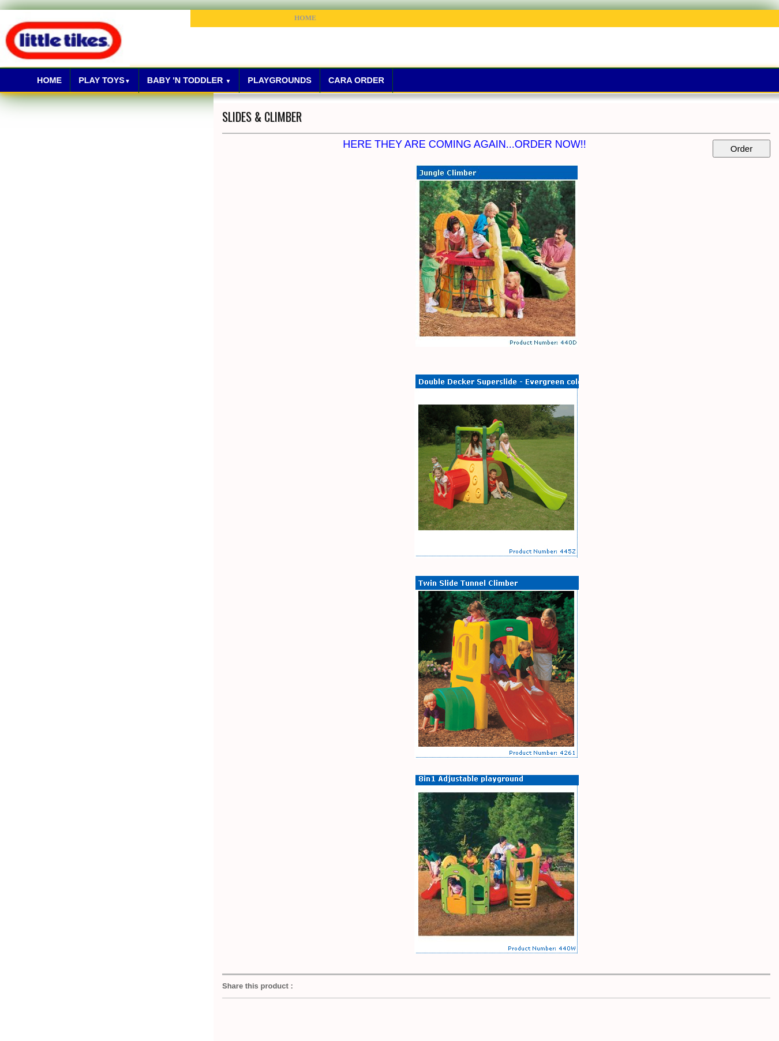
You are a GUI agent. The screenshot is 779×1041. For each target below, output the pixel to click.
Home (49, 80)
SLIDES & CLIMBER (262, 116)
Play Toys (104, 80)
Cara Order (356, 80)
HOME (305, 18)
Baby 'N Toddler (189, 80)
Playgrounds (280, 80)
